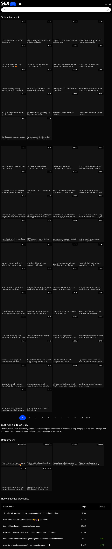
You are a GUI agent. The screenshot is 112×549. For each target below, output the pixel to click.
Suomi (44, 530)
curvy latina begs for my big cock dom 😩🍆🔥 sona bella (25, 405)
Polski (30, 523)
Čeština (66, 530)
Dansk (51, 530)
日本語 (37, 530)
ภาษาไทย (98, 526)
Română (37, 523)
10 (81, 309)
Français (66, 523)
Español (58, 523)
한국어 (106, 526)
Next (88, 309)
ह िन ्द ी (37, 526)
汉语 (43, 523)
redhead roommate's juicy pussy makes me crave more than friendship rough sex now (36, 450)
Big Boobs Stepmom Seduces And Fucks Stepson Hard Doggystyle (29, 418)
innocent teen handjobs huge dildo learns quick (21, 412)
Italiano (74, 523)
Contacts (56, 546)
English (76, 526)
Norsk (91, 526)
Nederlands (57, 526)
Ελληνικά (59, 530)
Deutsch (16, 523)
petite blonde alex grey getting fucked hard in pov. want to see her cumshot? (32, 437)
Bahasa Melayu (92, 523)
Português (103, 523)
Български (28, 526)
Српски (84, 526)
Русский (50, 523)
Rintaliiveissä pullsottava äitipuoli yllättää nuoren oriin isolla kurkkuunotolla (32, 443)
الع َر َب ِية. (7, 523)
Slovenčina (47, 526)
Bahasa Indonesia (16, 526)
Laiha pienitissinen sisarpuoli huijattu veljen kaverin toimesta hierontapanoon (33, 424)
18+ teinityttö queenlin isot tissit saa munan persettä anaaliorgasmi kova (31, 399)
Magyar (74, 530)
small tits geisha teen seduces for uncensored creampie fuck (26, 431)
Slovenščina (68, 526)
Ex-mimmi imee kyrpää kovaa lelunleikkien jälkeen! (23, 456)
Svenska (82, 523)
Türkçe (5, 526)
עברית (23, 523)
